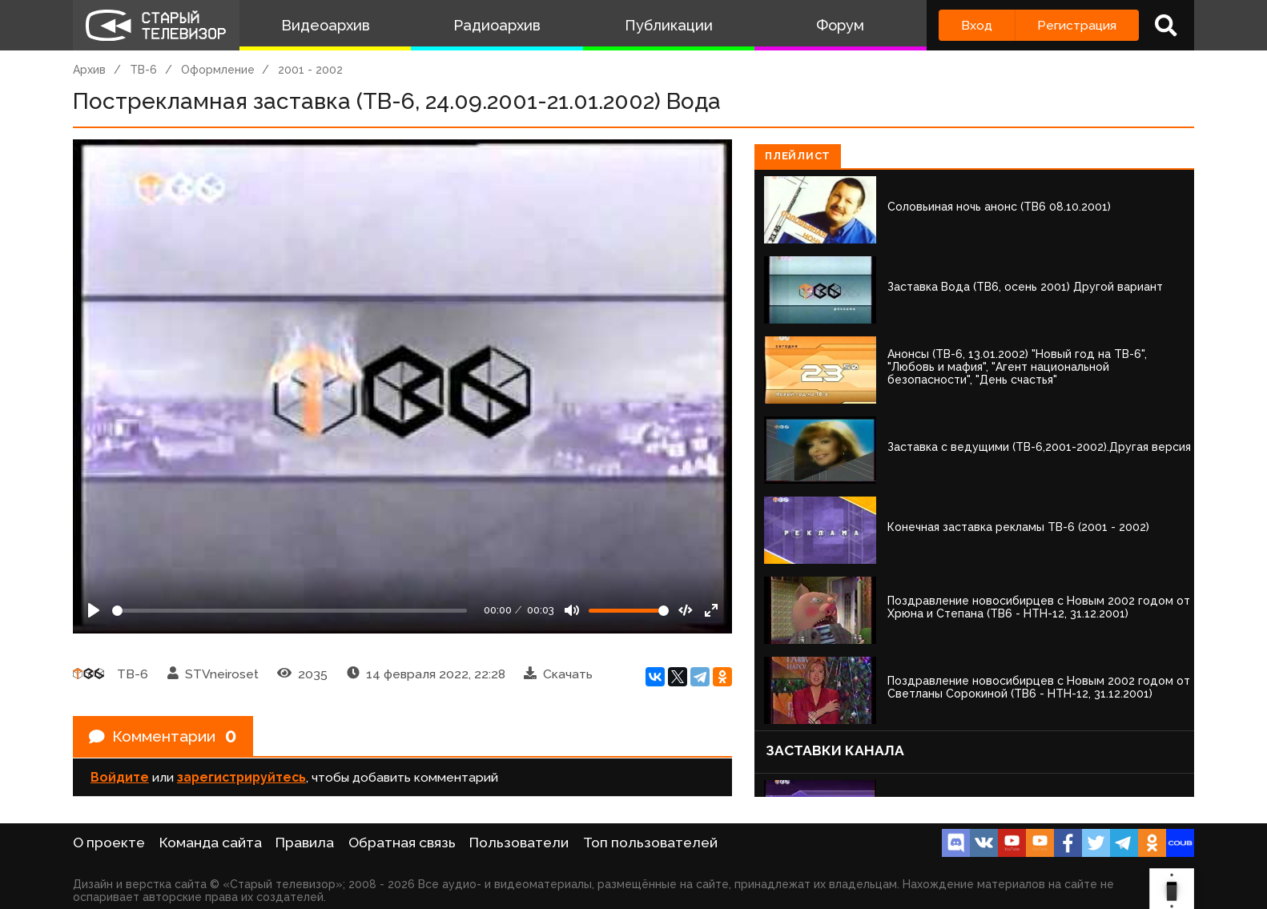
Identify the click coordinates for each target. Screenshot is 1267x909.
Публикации (669, 25)
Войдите (119, 778)
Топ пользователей (650, 843)
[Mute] (572, 610)
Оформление (218, 69)
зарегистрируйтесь (241, 778)
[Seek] (289, 610)
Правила (305, 843)
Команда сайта (210, 843)
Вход (976, 25)
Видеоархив (325, 25)
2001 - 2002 (310, 69)
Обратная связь (402, 843)
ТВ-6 (143, 69)
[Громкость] (629, 610)
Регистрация (1076, 25)
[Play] (94, 610)
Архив (89, 69)
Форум (840, 25)
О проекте (109, 843)
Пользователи (519, 843)
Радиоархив (497, 25)
